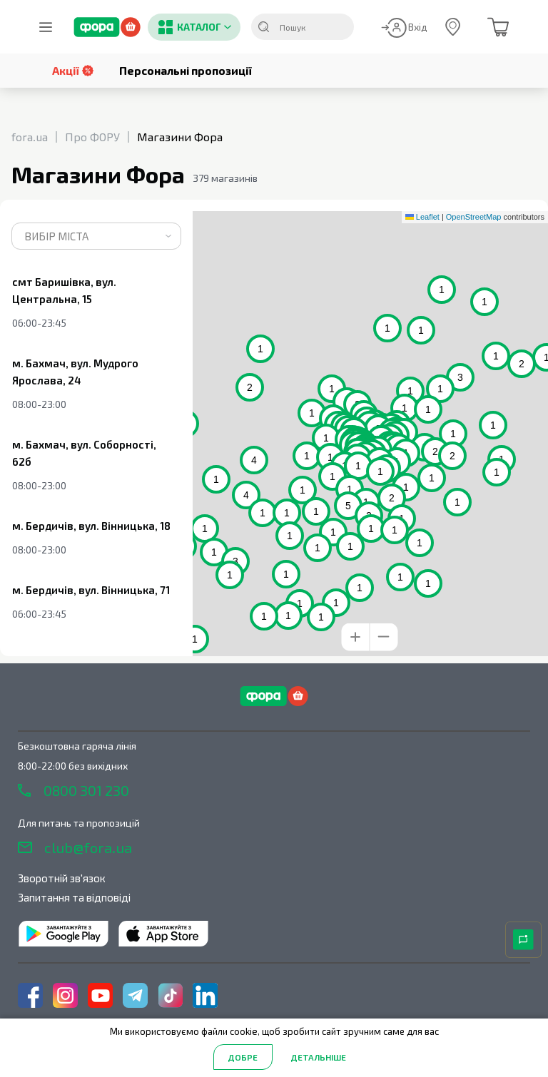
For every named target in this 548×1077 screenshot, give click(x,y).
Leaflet (422, 217)
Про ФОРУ (92, 136)
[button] (414, 437)
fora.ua (29, 136)
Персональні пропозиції (185, 70)
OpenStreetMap (474, 217)
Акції (72, 70)
